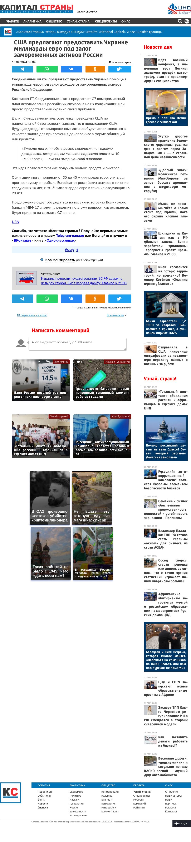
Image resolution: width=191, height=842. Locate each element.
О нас (125, 21)
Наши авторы (173, 795)
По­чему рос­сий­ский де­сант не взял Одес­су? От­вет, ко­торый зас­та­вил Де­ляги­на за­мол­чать (166, 451)
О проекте (171, 791)
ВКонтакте (22, 240)
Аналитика (32, 21)
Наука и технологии (118, 361)
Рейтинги (139, 807)
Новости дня (158, 47)
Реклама (170, 807)
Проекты (139, 785)
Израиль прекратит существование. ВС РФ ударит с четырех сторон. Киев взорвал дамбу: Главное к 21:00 (84, 280)
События (44, 785)
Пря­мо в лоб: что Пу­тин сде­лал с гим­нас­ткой (166, 120)
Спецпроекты (106, 21)
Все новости (115, 315)
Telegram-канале (70, 235)
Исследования (78, 815)
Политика (76, 795)
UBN (15, 221)
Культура (107, 795)
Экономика (61, 361)
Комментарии (121, 62)
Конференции (110, 791)
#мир (69, 249)
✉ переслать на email (32, 315)
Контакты (171, 811)
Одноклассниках (60, 240)
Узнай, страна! (78, 21)
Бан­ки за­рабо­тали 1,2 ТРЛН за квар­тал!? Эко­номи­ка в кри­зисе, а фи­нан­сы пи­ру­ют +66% (166, 327)
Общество (54, 21)
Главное (12, 21)
